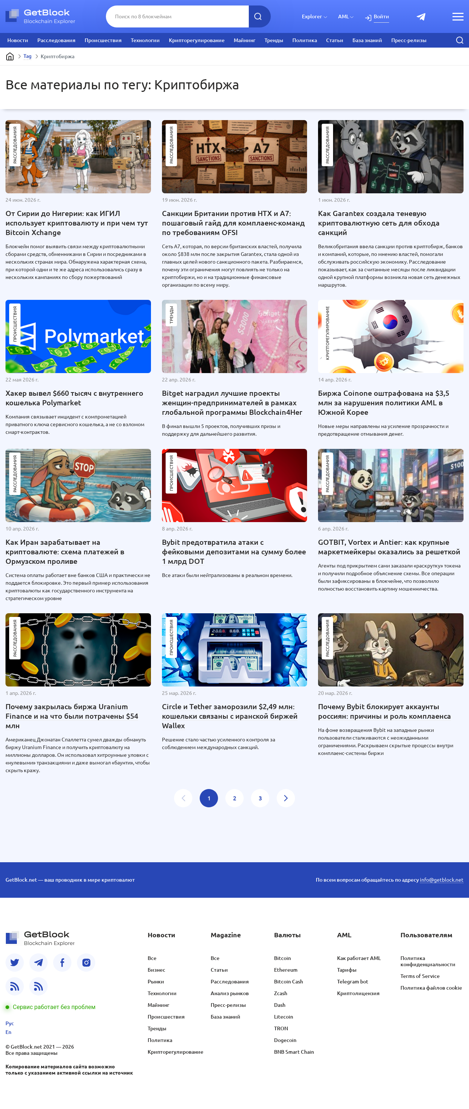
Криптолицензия (358, 993)
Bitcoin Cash (288, 982)
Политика (304, 40)
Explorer (312, 16)
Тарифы (347, 970)
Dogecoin (285, 1040)
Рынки (156, 982)
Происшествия (103, 40)
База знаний (367, 40)
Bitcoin (282, 958)
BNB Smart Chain (294, 1052)
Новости (17, 40)
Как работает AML (359, 958)
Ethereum (286, 970)
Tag (27, 56)
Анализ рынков (230, 993)
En (8, 1032)
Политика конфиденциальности (427, 961)
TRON (281, 1028)
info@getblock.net (442, 880)
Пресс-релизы (408, 40)
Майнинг (244, 40)
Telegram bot (352, 982)
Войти (381, 16)
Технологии (145, 40)
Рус (9, 1023)
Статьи (334, 40)
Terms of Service (420, 976)
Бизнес (156, 970)
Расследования (56, 40)
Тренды (274, 40)
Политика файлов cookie (431, 988)
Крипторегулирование (197, 40)
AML (343, 16)
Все (152, 958)
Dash (279, 1005)
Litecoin (283, 1017)
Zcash (280, 993)
